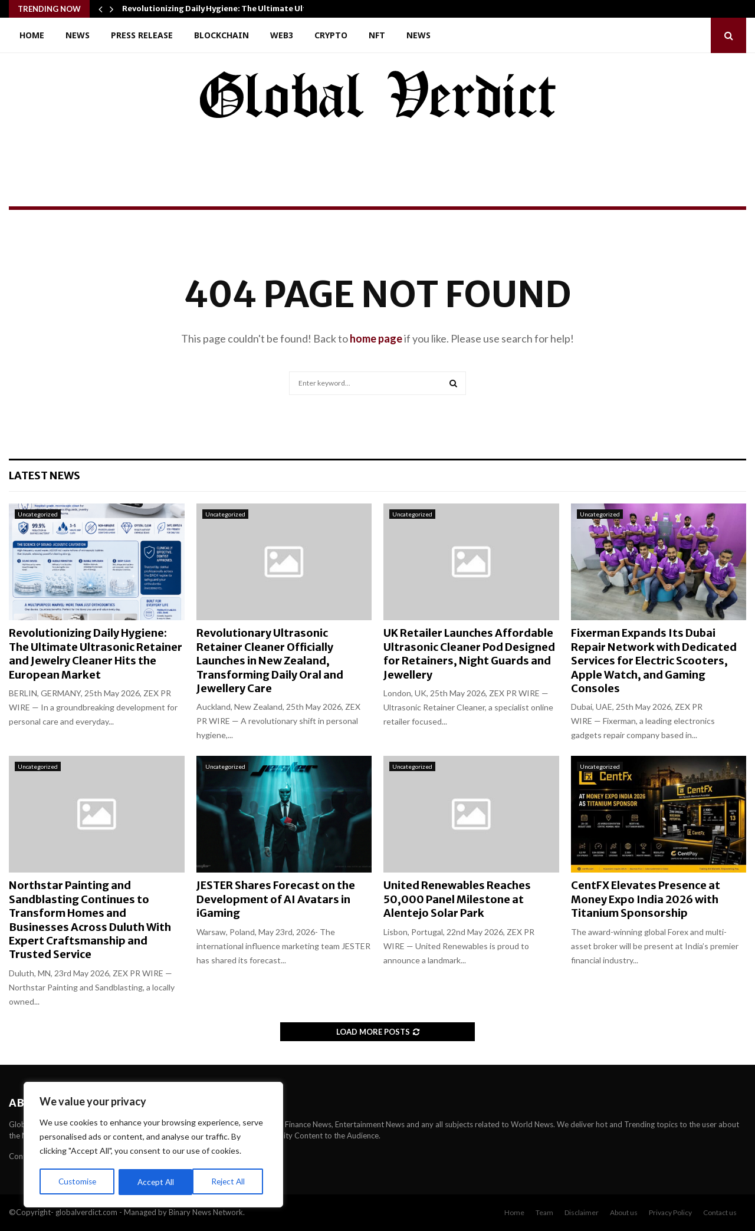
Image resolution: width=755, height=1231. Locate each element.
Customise (77, 1182)
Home (31, 35)
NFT (377, 35)
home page (376, 338)
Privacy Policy (670, 1212)
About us (624, 1212)
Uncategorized (38, 514)
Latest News (44, 475)
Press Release (142, 35)
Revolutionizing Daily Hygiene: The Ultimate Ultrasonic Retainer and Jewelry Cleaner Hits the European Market (95, 653)
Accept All (231, 1182)
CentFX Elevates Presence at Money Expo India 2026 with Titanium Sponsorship (645, 899)
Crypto (330, 35)
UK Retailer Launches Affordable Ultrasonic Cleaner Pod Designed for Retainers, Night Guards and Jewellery (469, 653)
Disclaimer (581, 1212)
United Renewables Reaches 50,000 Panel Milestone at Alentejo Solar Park (457, 899)
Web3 (281, 35)
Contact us (720, 1212)
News (77, 35)
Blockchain (221, 35)
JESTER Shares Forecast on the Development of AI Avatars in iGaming (275, 899)
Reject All (154, 1182)
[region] (153, 1145)
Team (544, 1212)
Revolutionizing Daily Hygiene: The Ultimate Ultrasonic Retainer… (250, 9)
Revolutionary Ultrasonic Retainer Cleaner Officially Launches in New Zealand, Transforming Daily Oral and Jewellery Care (269, 660)
